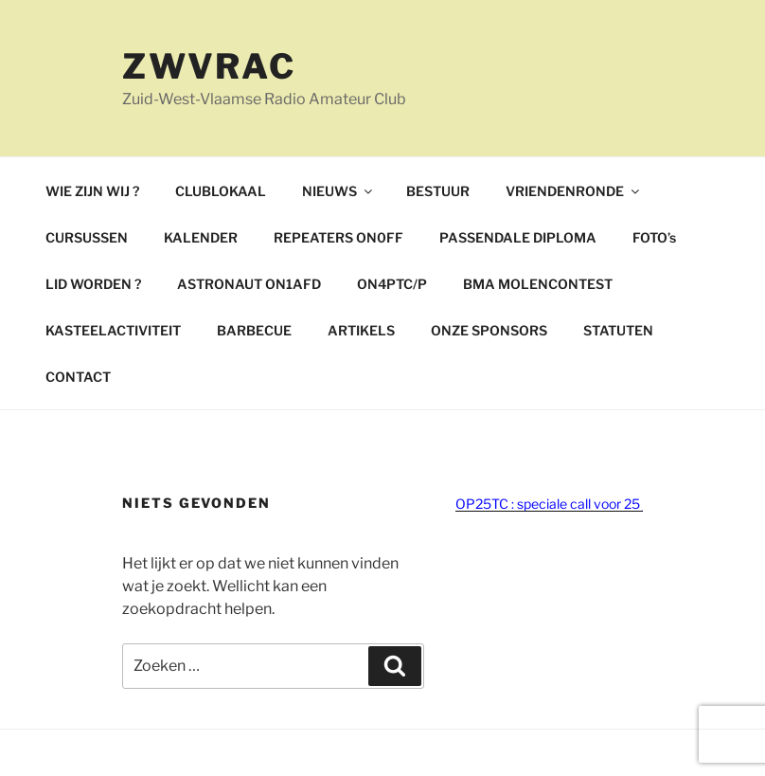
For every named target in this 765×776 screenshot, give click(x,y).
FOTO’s (654, 237)
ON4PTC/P (392, 284)
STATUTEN (618, 330)
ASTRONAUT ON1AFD (249, 284)
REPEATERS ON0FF (338, 237)
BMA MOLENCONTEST (538, 284)
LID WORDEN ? (93, 284)
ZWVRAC (209, 66)
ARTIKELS (361, 330)
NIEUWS (338, 191)
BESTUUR (438, 191)
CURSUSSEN (86, 237)
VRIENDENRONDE (574, 191)
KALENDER (201, 237)
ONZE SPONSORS (489, 330)
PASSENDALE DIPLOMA (517, 237)
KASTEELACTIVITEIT (113, 330)
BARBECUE (254, 330)
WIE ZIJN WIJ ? (92, 191)
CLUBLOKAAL (220, 191)
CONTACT (78, 377)
